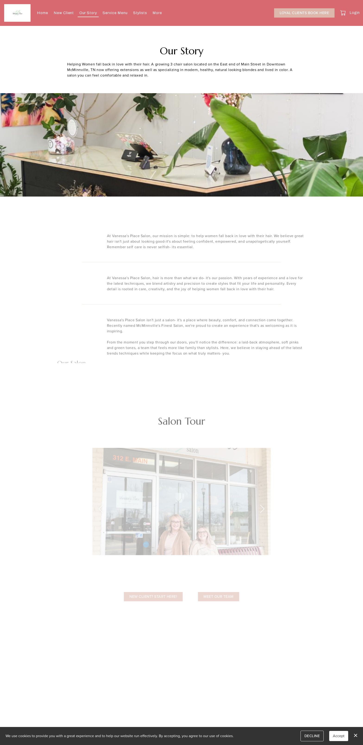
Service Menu (115, 13)
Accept (338, 736)
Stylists (140, 13)
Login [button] (355, 13)
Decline (312, 736)
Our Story (88, 13)
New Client (64, 13)
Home (42, 13)
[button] (343, 13)
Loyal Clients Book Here (304, 12)
